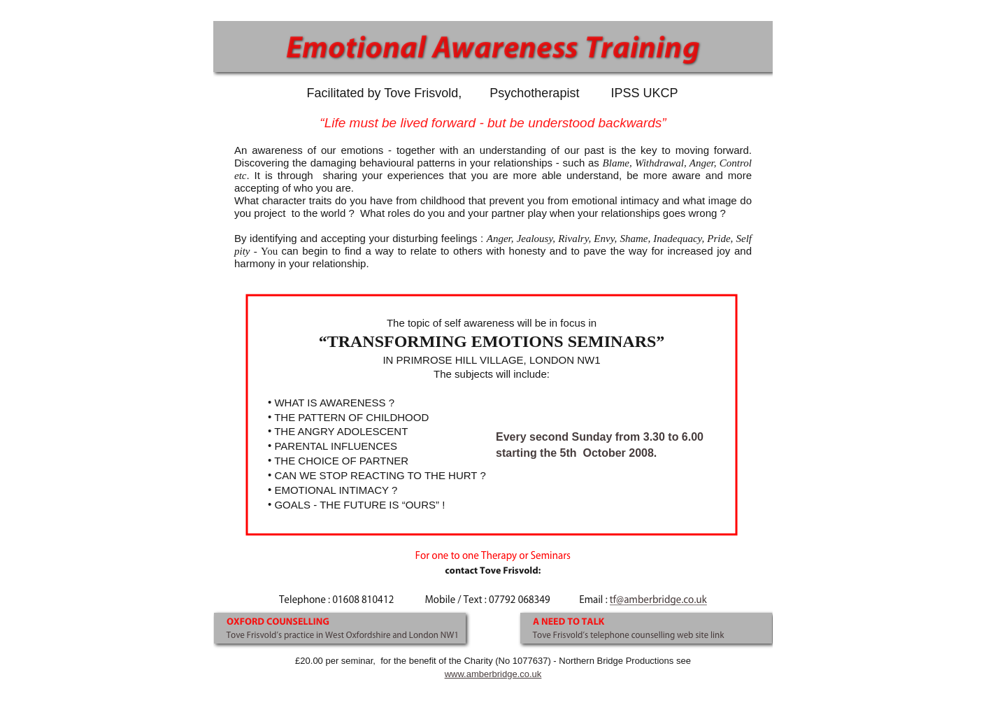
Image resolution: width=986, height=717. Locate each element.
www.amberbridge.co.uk (493, 674)
